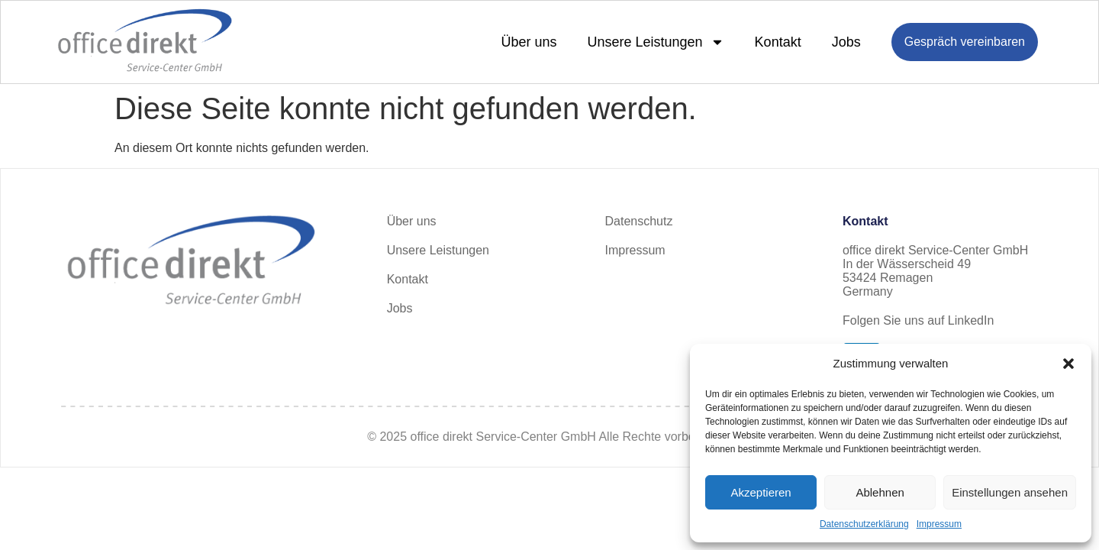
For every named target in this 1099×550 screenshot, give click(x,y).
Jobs (846, 42)
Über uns (528, 42)
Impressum (939, 524)
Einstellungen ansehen (1010, 492)
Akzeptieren (760, 492)
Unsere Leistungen (656, 42)
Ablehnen (880, 492)
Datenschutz (639, 221)
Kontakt (778, 42)
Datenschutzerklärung (864, 524)
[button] (1068, 363)
